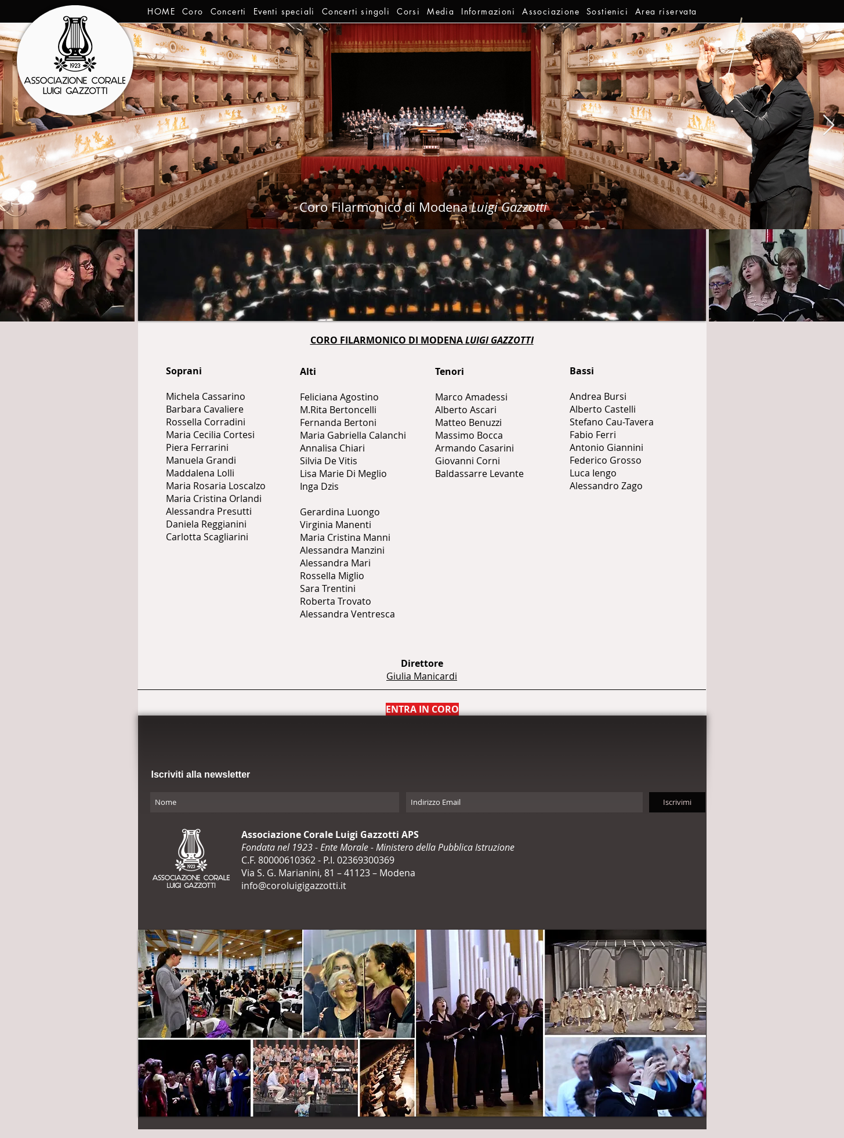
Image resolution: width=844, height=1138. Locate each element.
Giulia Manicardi (421, 676)
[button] (192, 11)
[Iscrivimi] (677, 802)
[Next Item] (828, 125)
